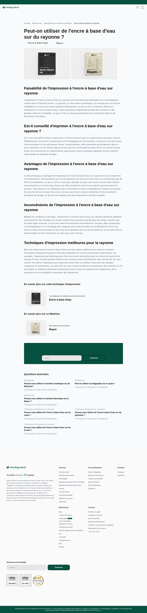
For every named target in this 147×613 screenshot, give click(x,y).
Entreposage (63, 478)
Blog (60, 512)
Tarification (62, 502)
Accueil (27, 23)
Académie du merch (65, 524)
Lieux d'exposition (65, 521)
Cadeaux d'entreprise (95, 478)
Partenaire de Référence (96, 522)
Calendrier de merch (66, 527)
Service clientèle (93, 518)
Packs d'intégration (94, 472)
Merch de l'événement (95, 475)
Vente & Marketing (94, 485)
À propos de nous (64, 540)
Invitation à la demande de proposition (101, 525)
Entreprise (91, 488)
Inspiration (120, 475)
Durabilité (62, 537)
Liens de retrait (64, 492)
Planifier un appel (94, 512)
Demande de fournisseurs (97, 528)
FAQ (60, 543)
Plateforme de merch (66, 498)
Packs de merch (64, 472)
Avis (60, 534)
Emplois (61, 547)
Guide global (63, 518)
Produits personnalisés (66, 475)
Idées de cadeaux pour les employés (71, 530)
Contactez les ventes (95, 515)
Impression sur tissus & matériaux (58, 23)
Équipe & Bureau (94, 482)
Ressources (37, 23)
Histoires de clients (65, 515)
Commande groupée (66, 495)
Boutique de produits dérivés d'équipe (71, 482)
